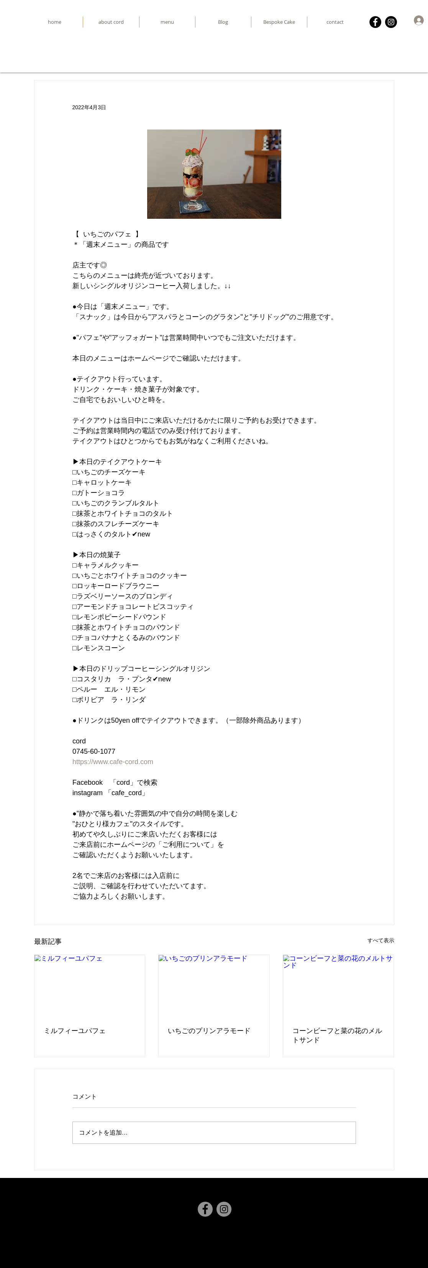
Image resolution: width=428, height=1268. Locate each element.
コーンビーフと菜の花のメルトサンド (337, 1035)
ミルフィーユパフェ (75, 1031)
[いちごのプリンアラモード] (214, 986)
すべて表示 (380, 940)
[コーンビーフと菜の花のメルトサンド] (338, 986)
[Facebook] (375, 22)
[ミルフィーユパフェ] (89, 986)
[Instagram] (391, 22)
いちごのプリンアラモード (209, 1031)
